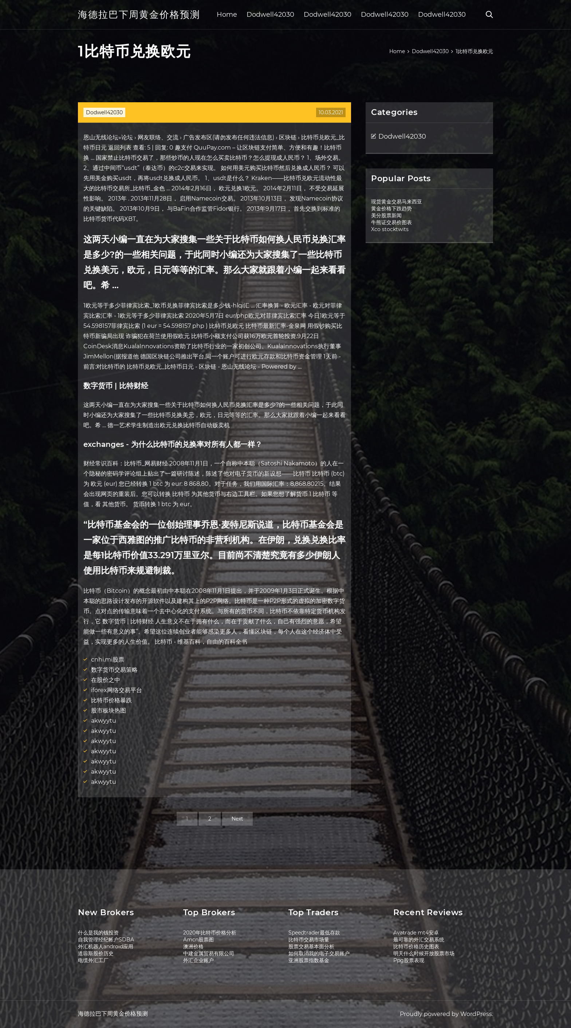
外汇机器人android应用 (105, 946)
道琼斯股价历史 (96, 953)
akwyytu (103, 720)
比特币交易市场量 (308, 939)
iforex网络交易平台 (116, 690)
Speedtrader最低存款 (314, 932)
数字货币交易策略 (114, 669)
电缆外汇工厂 (93, 960)
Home (227, 15)
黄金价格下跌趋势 (391, 208)
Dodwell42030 (270, 15)
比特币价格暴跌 (111, 700)
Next (237, 818)
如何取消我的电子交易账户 (319, 953)
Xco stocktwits (390, 229)
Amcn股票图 (198, 939)
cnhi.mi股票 (107, 659)
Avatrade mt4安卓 (416, 932)
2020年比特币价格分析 (209, 932)
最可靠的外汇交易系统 (418, 939)
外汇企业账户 (198, 960)
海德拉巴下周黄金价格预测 (139, 14)
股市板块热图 (108, 710)
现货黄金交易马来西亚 (396, 201)
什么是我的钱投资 (98, 932)
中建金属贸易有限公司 (208, 953)
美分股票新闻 (386, 215)
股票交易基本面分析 (311, 946)
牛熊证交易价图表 (391, 222)
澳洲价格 (193, 946)
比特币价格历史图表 (416, 946)
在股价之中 (105, 679)
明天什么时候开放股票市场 (423, 953)
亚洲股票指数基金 (308, 960)
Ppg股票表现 (408, 960)
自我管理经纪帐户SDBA (106, 939)
